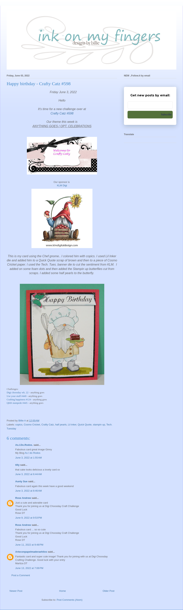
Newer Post (16, 590)
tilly (17, 464)
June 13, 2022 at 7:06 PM (29, 568)
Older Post (108, 590)
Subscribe (166, 114)
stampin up (99, 424)
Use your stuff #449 (16, 396)
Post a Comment (20, 575)
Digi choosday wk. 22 (18, 392)
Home (62, 590)
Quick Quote (85, 424)
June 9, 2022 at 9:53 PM (28, 517)
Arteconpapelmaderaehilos (31, 551)
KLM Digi (62, 185)
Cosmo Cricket (32, 424)
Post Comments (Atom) (69, 599)
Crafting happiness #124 (19, 399)
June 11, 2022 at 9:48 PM (29, 544)
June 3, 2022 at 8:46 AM (28, 490)
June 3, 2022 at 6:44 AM (28, 474)
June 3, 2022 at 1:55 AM (28, 457)
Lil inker (72, 424)
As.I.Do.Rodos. (24, 444)
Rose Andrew (23, 498)
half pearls (61, 424)
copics (18, 424)
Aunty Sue (21, 481)
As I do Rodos (32, 452)
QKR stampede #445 (17, 402)
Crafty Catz (47, 424)
